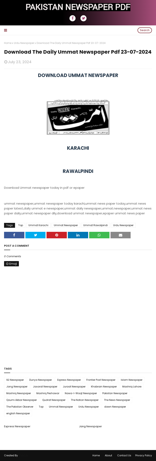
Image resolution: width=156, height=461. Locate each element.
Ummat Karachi (38, 225)
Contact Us (124, 455)
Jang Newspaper (16, 386)
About (108, 455)
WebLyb (23, 455)
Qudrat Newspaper (53, 400)
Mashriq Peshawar (47, 393)
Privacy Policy (143, 455)
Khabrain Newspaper (104, 386)
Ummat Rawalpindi (95, 225)
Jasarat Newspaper (45, 386)
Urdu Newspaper (24, 43)
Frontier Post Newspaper (100, 380)
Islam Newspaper (131, 380)
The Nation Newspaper (85, 400)
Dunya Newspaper (40, 380)
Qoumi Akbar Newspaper (21, 400)
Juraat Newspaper (74, 386)
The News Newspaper (117, 400)
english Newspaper (18, 413)
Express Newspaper (69, 380)
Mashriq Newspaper (18, 393)
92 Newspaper (15, 380)
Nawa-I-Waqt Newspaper (81, 393)
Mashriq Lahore (131, 386)
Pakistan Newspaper (114, 393)
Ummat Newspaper (66, 225)
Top (20, 225)
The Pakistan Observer (19, 406)
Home (7, 43)
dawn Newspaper (115, 406)
